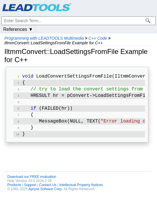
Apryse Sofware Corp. (45, 195)
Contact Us (47, 191)
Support (30, 191)
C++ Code (97, 38)
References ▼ (18, 29)
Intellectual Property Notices (81, 191)
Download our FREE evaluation (31, 183)
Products (14, 191)
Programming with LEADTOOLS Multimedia (44, 38)
